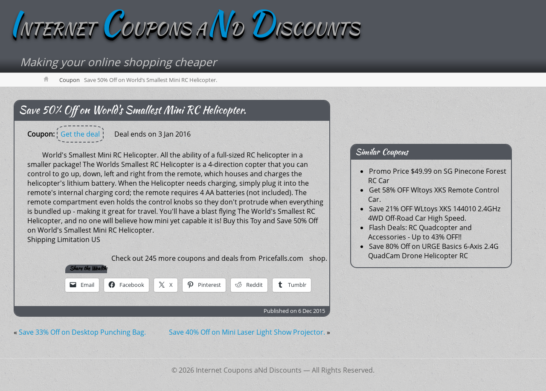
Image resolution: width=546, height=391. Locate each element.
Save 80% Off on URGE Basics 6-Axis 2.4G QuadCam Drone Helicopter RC (433, 251)
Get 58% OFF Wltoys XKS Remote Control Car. (433, 194)
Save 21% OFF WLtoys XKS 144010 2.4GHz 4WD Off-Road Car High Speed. (434, 213)
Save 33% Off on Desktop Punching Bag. (82, 332)
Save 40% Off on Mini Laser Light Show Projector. (247, 332)
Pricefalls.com (280, 258)
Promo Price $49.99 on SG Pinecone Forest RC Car (437, 175)
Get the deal (80, 134)
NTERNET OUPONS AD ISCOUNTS (184, 28)
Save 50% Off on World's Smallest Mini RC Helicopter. (132, 109)
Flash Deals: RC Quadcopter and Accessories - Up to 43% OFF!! (420, 232)
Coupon (69, 80)
